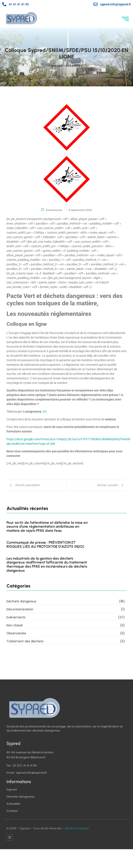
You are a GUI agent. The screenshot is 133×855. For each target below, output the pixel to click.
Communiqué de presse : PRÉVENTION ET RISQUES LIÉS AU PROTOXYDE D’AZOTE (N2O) (45, 544)
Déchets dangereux (20, 797)
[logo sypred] (34, 708)
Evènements (54, 210)
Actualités (13, 804)
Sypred (11, 789)
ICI (44, 411)
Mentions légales (77, 828)
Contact (12, 811)
